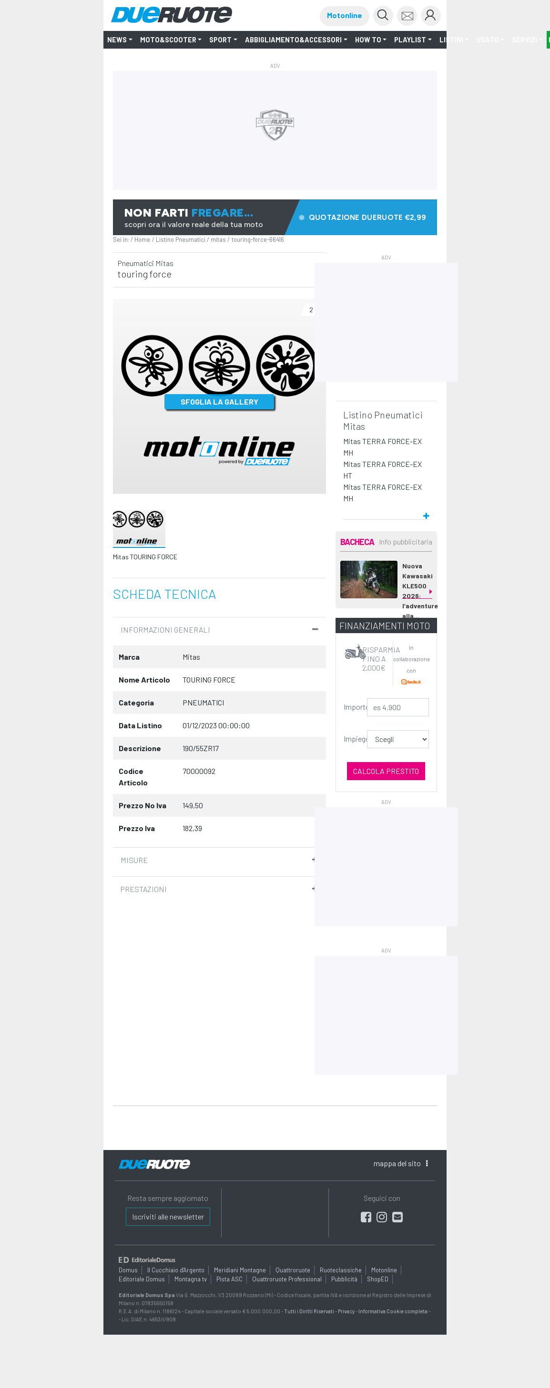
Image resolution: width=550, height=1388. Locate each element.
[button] (386, 512)
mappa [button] (401, 1163)
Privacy (346, 1311)
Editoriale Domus (142, 1279)
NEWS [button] (117, 40)
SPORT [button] (220, 40)
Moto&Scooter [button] (168, 40)
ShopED (377, 1279)
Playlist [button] (410, 40)
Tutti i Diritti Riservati (309, 1311)
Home (142, 239)
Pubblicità (344, 1279)
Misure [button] (134, 859)
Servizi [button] (524, 40)
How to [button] (368, 40)
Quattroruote (292, 1270)
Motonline (344, 15)
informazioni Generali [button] (165, 629)
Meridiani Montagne (240, 1270)
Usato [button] (488, 40)
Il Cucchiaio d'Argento (175, 1270)
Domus (128, 1270)
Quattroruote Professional (287, 1279)
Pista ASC (229, 1279)
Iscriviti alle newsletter (168, 1216)
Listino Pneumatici (180, 239)
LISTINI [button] (451, 40)
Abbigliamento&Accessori (293, 40)
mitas (218, 239)
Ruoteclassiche (341, 1270)
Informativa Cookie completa (393, 1311)
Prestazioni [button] (144, 888)
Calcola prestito (386, 770)
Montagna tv (190, 1279)
